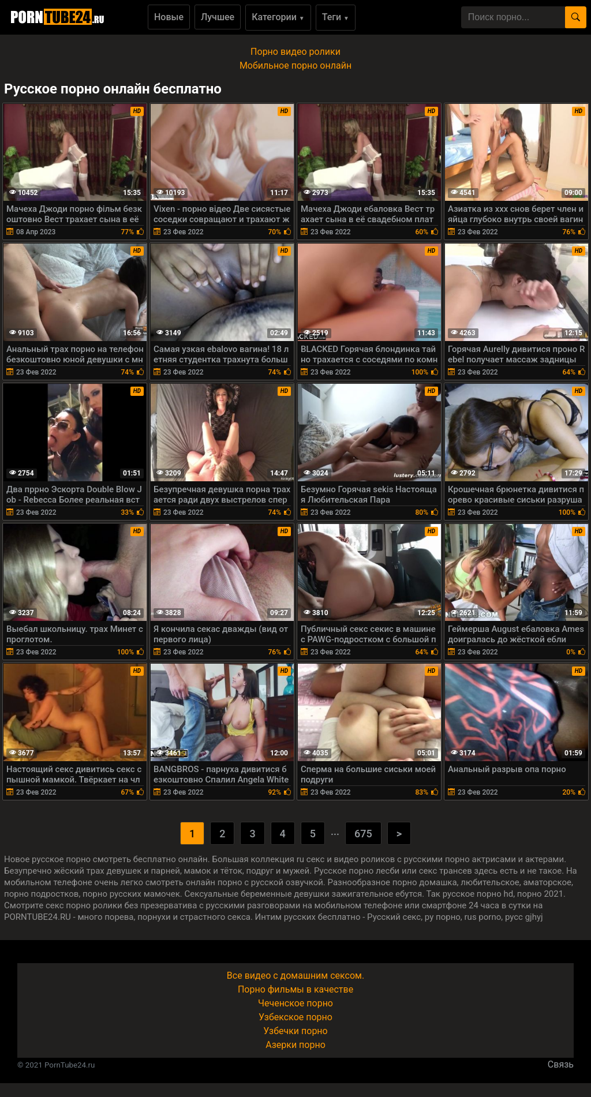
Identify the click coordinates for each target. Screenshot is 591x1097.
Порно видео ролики (295, 51)
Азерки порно (295, 1044)
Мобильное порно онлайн (295, 65)
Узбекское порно (295, 1017)
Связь (561, 1064)
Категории (278, 17)
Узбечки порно (295, 1030)
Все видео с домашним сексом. (295, 975)
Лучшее (217, 17)
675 (363, 834)
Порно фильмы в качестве (295, 989)
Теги (335, 17)
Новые (169, 17)
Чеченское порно (295, 1003)
